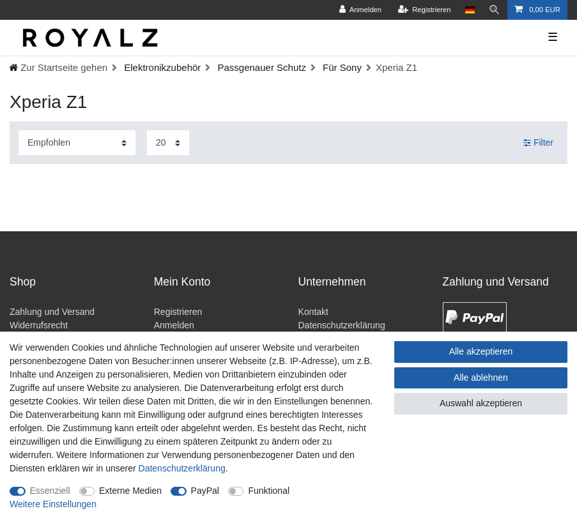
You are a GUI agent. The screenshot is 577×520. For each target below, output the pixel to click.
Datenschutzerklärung (341, 325)
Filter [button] (538, 143)
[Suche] (494, 10)
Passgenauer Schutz (260, 67)
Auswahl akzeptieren (481, 403)
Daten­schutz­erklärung (182, 468)
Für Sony (341, 67)
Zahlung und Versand (52, 312)
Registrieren (178, 312)
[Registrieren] (424, 10)
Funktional (268, 491)
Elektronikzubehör (161, 67)
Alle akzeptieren (481, 351)
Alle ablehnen (481, 377)
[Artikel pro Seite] (168, 142)
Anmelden (174, 325)
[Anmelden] (360, 10)
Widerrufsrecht (39, 325)
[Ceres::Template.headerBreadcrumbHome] (58, 67)
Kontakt (313, 312)
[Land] (470, 10)
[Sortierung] (77, 142)
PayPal (205, 491)
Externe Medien (130, 491)
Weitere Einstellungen (53, 504)
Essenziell (50, 491)
